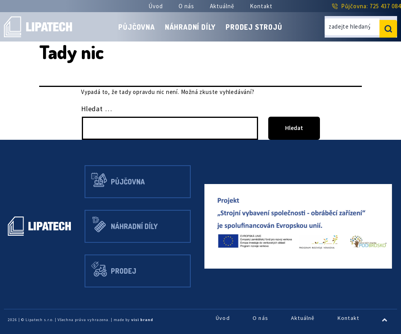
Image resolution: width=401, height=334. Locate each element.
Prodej (125, 270)
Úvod (151, 6)
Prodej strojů (260, 26)
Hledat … (97, 108)
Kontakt (261, 6)
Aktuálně (221, 6)
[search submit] (388, 26)
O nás (184, 6)
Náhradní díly (189, 26)
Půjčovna (129, 26)
